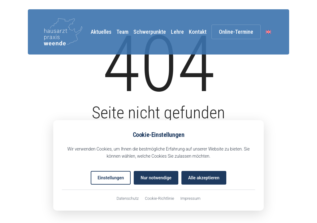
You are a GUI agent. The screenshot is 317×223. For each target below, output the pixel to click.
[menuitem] (268, 31)
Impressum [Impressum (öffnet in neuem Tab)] (190, 198)
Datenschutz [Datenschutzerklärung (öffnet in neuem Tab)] (127, 198)
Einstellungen (111, 177)
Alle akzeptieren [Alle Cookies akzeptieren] (203, 177)
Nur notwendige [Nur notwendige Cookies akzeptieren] (156, 177)
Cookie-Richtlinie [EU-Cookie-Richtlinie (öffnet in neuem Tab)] (159, 198)
